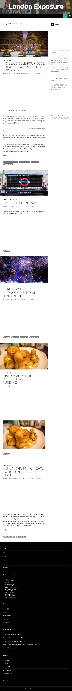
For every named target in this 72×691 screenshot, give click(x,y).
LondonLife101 (9, 591)
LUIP (6, 579)
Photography (6, 615)
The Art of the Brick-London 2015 (13, 638)
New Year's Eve (34, 337)
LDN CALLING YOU (10, 589)
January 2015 (7, 667)
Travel (10, 199)
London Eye (24, 337)
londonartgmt (9, 594)
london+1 (7, 582)
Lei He (23, 688)
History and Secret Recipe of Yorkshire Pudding (19, 379)
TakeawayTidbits (10, 597)
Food (4, 372)
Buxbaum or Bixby (10, 586)
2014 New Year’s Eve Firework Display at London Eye (19, 292)
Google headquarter (10, 162)
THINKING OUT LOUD (11, 596)
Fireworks (15, 337)
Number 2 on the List (11, 587)
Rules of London (9, 580)
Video (6, 73)
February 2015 (7, 663)
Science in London (10, 592)
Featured (7, 250)
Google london (25, 162)
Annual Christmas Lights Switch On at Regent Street (23, 472)
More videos (55, 124)
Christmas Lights (9, 536)
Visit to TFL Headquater (22, 202)
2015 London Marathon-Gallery (12, 634)
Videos (10, 60)
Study (4, 549)
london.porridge (9, 584)
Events (5, 60)
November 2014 (7, 673)
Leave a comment (28, 73)
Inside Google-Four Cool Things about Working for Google (24, 66)
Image (6, 206)
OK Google (35, 162)
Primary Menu (70, 16)
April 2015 (6, 660)
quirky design (8, 164)
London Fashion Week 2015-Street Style (15, 641)
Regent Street (21, 536)
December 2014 (7, 670)
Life (4, 552)
